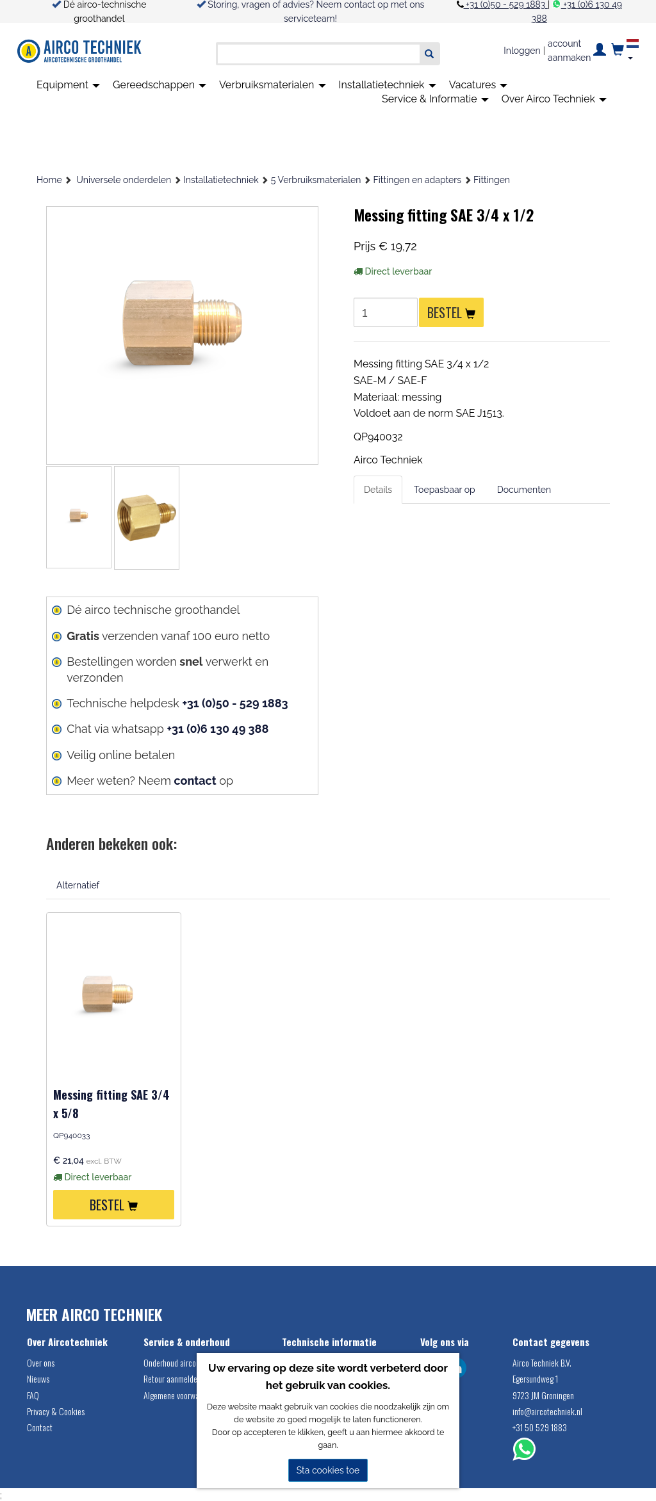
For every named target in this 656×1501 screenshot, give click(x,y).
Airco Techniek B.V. (541, 1362)
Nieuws (38, 1378)
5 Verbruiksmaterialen (316, 180)
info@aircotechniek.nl (547, 1411)
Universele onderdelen (123, 180)
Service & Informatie (435, 99)
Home (49, 180)
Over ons (40, 1362)
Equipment (68, 85)
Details (378, 490)
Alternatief (77, 885)
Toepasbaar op (444, 490)
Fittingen (491, 180)
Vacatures (478, 85)
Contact (40, 1427)
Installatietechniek (387, 85)
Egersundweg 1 (535, 1378)
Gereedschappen (159, 85)
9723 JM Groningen (543, 1395)
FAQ (33, 1395)
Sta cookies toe (328, 1470)
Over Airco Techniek (554, 99)
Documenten (524, 490)
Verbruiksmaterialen (272, 85)
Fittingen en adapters (417, 180)
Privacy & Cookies (56, 1411)
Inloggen (522, 50)
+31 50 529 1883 (539, 1427)
